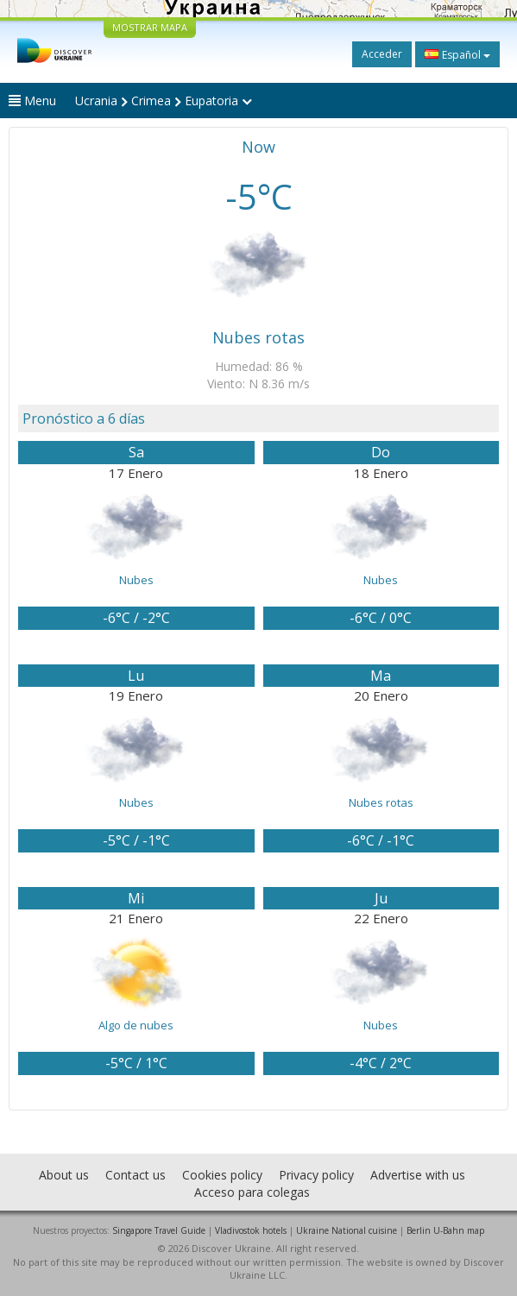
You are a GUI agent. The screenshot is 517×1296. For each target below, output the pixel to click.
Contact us (135, 1175)
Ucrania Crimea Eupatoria (163, 100)
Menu (32, 100)
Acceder (382, 54)
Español (457, 54)
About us (64, 1175)
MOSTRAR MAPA (149, 27)
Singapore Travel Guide (158, 1230)
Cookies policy (222, 1175)
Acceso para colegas (252, 1192)
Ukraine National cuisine (346, 1230)
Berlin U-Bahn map (445, 1230)
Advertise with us (417, 1175)
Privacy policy (316, 1175)
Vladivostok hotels (251, 1230)
